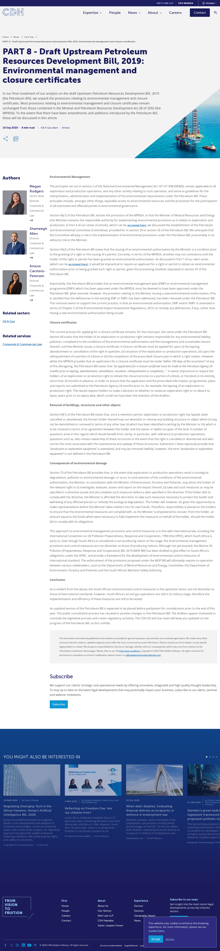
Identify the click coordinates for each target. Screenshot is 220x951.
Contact (66, 920)
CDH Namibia (185, 3)
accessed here (136, 225)
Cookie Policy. (157, 930)
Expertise (90, 13)
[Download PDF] (16, 140)
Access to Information (111, 945)
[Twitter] (11, 945)
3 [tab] (213, 766)
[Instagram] (17, 945)
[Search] (216, 12)
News (132, 13)
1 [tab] (206, 766)
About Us (103, 905)
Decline (170, 939)
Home (6, 38)
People (115, 13)
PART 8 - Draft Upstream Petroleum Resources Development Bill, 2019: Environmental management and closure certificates (69, 43)
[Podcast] (35, 945)
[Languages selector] (209, 3)
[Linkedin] (23, 945)
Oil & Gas (29, 38)
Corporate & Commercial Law (22, 344)
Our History (104, 910)
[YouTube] (29, 945)
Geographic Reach (144, 915)
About (153, 13)
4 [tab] (216, 766)
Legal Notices (131, 945)
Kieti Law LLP (165, 3)
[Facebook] (5, 945)
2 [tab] (210, 766)
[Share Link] (6, 140)
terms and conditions (129, 651)
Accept (155, 939)
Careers (175, 13)
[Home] (13, 12)
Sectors (138, 905)
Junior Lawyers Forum (110, 925)
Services (139, 910)
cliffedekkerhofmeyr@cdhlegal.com (143, 655)
